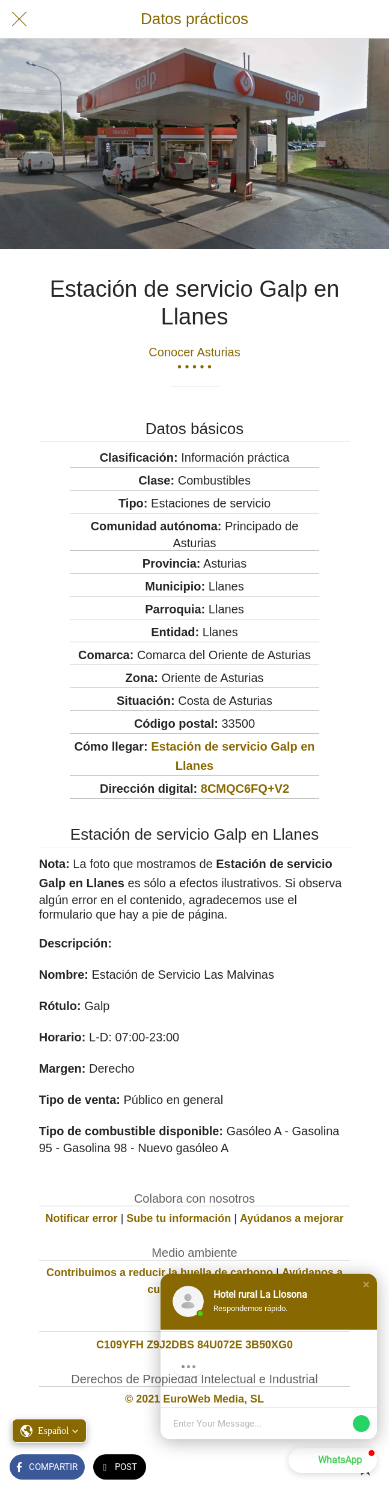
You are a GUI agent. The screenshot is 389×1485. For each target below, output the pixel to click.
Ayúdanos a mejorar (291, 1218)
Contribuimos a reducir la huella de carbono (159, 1272)
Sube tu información (178, 1218)
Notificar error (82, 1218)
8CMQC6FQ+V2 (245, 788)
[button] (366, 1285)
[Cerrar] (19, 19)
